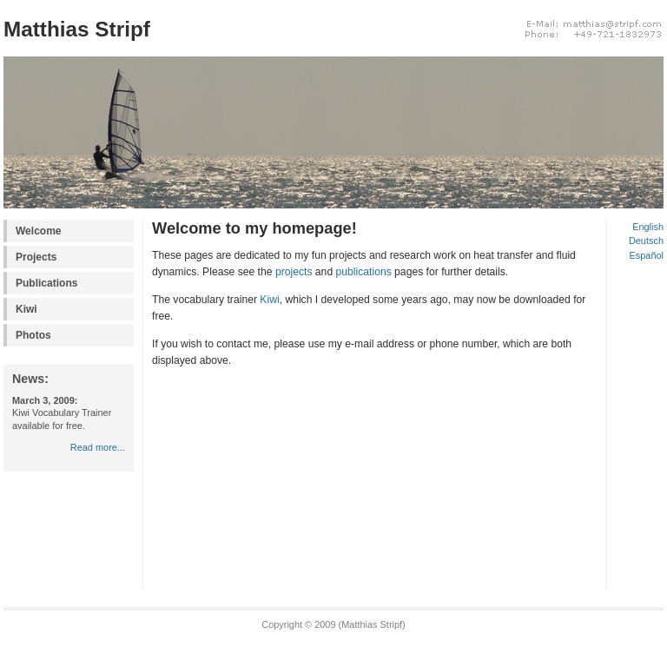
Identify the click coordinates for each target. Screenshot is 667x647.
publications (364, 272)
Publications (46, 283)
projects (294, 272)
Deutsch (646, 240)
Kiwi (26, 309)
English (648, 226)
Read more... (97, 447)
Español (646, 255)
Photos (33, 335)
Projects (36, 257)
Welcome (39, 231)
